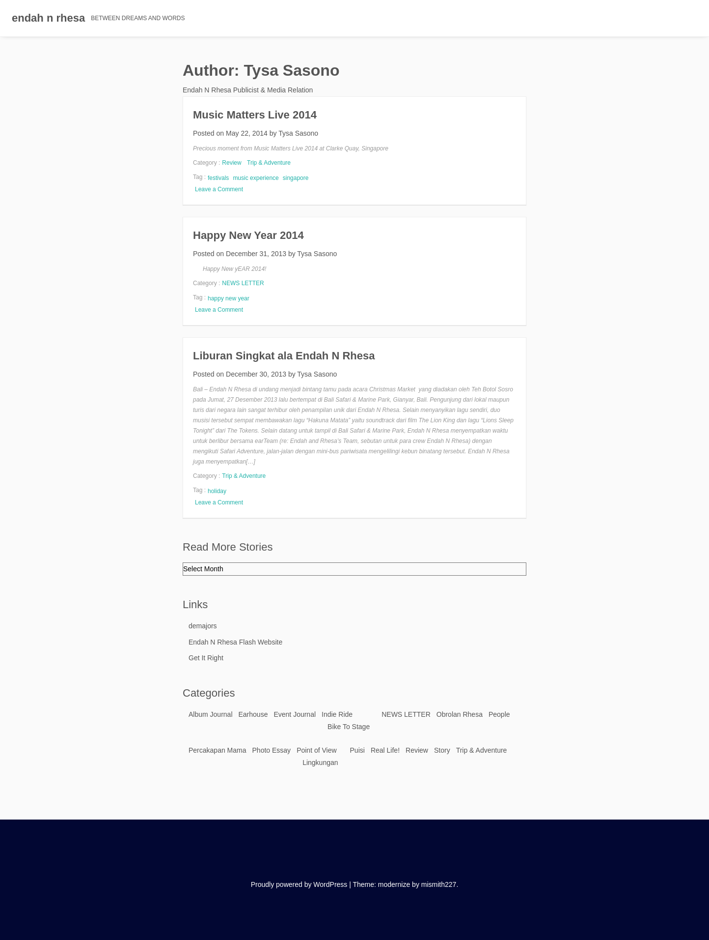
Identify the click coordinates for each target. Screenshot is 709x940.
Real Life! (385, 750)
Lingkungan (320, 762)
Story (442, 750)
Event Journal (294, 714)
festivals (218, 178)
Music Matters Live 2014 (255, 115)
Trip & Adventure (269, 162)
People (499, 714)
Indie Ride (337, 714)
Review (231, 162)
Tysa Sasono (298, 133)
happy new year (228, 298)
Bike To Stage (348, 727)
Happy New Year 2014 (248, 235)
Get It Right (206, 658)
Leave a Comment (220, 189)
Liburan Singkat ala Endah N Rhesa (284, 356)
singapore (296, 178)
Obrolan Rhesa (459, 714)
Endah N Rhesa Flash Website (235, 642)
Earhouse (253, 714)
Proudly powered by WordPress (299, 884)
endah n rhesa (48, 18)
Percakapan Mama (217, 750)
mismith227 (439, 884)
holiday (217, 491)
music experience (255, 178)
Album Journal (211, 714)
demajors (203, 626)
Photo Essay (271, 750)
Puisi (357, 750)
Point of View (316, 750)
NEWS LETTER (243, 283)
